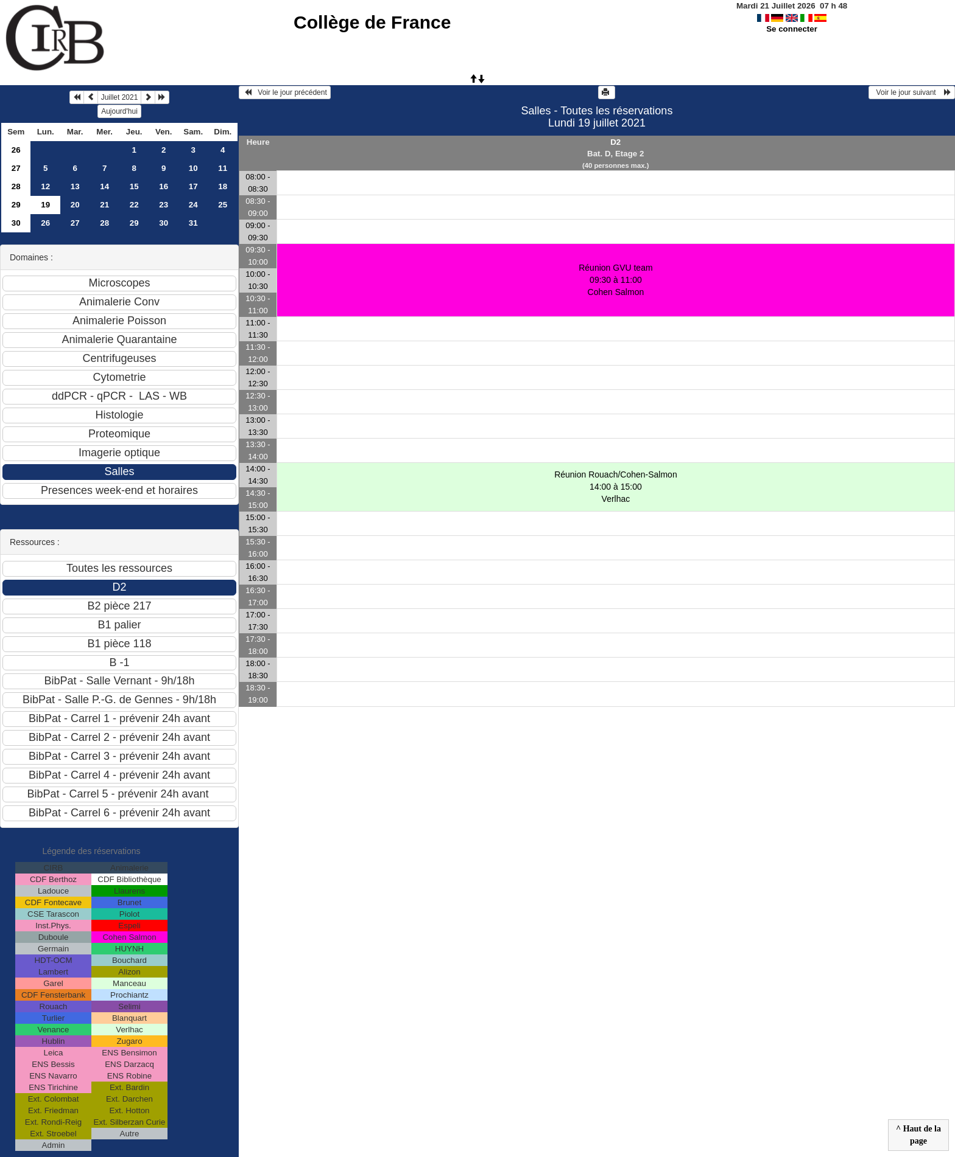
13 (75, 186)
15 (134, 186)
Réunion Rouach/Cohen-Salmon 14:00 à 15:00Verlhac (615, 487)
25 (222, 204)
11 (222, 168)
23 (163, 204)
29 (16, 204)
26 (16, 150)
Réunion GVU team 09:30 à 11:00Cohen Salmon (615, 280)
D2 (615, 142)
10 (193, 168)
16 (163, 186)
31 (193, 223)
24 (193, 204)
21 (104, 204)
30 (16, 223)
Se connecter (791, 28)
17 (193, 186)
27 (16, 168)
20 (75, 204)
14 (104, 186)
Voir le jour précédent (284, 92)
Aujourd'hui (119, 111)
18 (222, 186)
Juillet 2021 (119, 97)
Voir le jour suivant (911, 92)
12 (45, 186)
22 (134, 204)
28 (16, 186)
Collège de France (372, 22)
